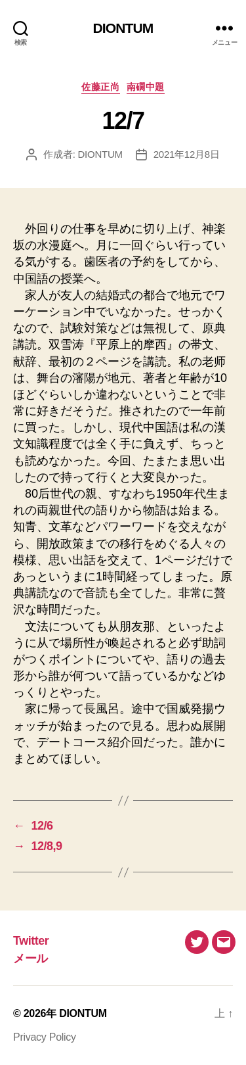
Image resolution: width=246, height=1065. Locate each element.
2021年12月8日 (187, 154)
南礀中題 (146, 87)
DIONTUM (123, 28)
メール (30, 958)
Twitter (31, 940)
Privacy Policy (44, 1037)
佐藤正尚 (100, 87)
